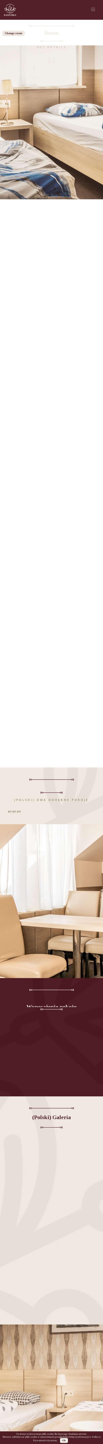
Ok (64, 1440)
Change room (13, 33)
